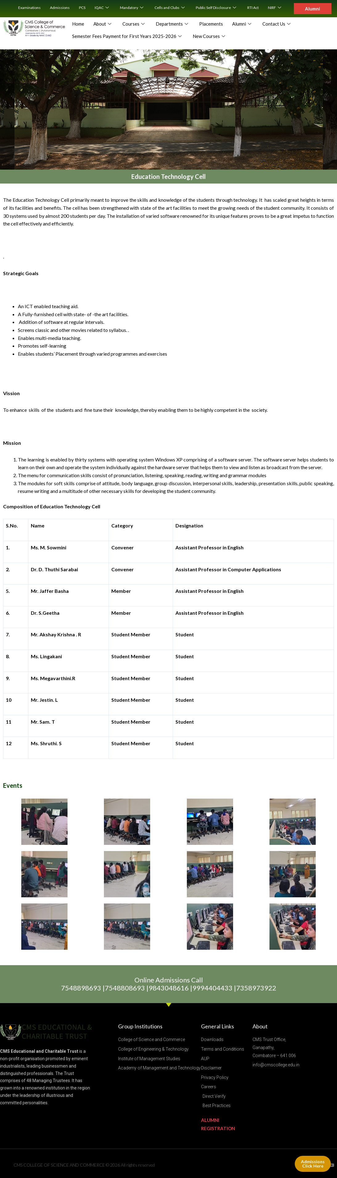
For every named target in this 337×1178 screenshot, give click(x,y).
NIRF (274, 8)
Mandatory (131, 8)
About (102, 24)
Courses (133, 24)
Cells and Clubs (169, 8)
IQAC (102, 8)
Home (78, 24)
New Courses (209, 36)
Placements (211, 24)
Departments (172, 24)
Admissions (60, 7)
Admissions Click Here (313, 1163)
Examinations (29, 7)
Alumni (241, 24)
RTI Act (253, 7)
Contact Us (276, 24)
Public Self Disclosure (216, 8)
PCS (82, 7)
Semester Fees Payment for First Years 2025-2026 (127, 36)
